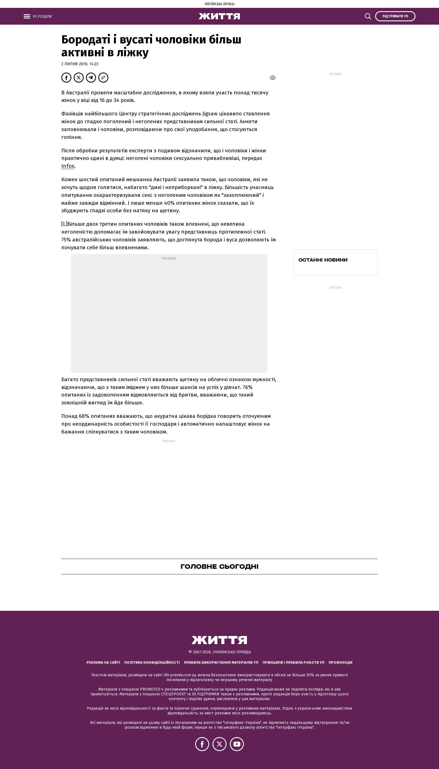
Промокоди (340, 662)
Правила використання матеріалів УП (221, 662)
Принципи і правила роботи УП (293, 662)
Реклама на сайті (103, 662)
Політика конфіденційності (152, 662)
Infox (67, 166)
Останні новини (322, 260)
